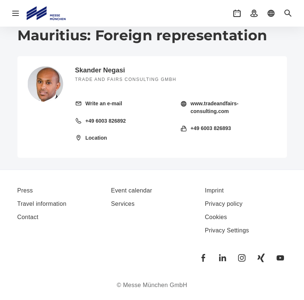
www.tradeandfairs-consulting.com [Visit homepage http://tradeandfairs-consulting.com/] (214, 107)
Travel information (42, 204)
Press (25, 190)
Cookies (216, 217)
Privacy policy (224, 204)
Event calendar (131, 190)
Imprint (214, 190)
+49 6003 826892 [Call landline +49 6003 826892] (106, 121)
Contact (28, 217)
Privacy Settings (227, 230)
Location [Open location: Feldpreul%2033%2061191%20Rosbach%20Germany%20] (96, 138)
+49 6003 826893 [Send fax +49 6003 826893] (211, 128)
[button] (237, 13)
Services (123, 204)
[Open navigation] (15, 13)
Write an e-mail (104, 103)
